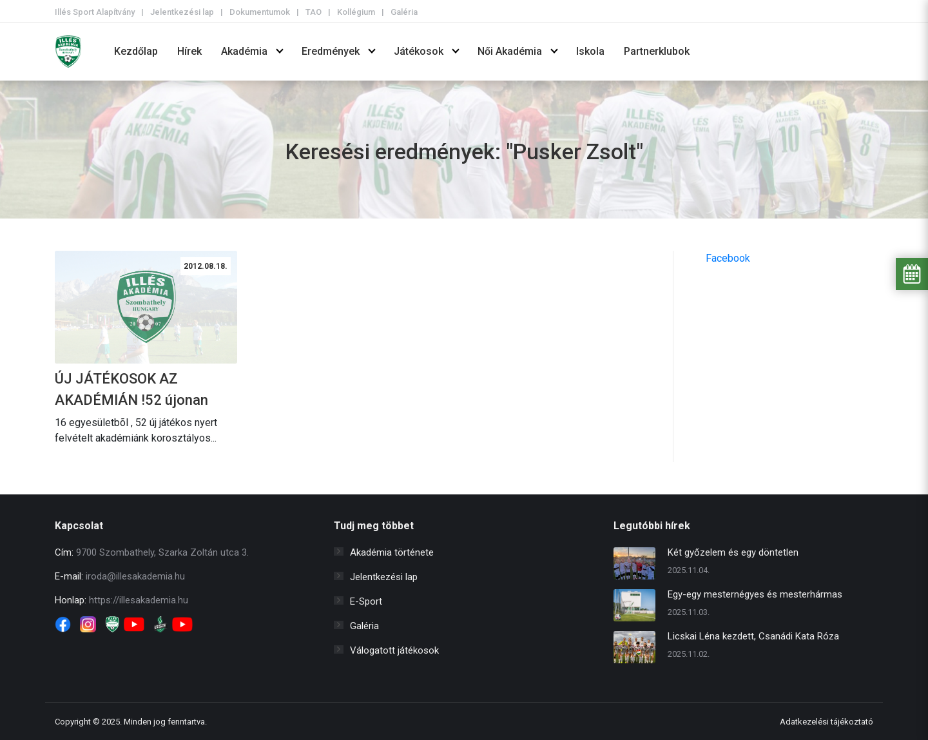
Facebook (728, 258)
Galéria (404, 12)
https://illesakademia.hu (138, 600)
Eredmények (331, 51)
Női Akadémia (510, 51)
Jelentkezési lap (182, 12)
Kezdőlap (136, 51)
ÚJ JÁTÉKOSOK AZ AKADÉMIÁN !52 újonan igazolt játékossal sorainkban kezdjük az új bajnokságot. (133, 391)
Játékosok (418, 51)
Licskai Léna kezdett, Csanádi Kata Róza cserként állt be (753, 637)
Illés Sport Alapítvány (95, 12)
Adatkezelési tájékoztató (826, 721)
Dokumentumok (259, 12)
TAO (313, 12)
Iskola (590, 51)
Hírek (189, 51)
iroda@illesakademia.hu (135, 576)
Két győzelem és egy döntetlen (733, 552)
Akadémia (244, 51)
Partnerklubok (657, 51)
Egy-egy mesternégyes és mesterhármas (755, 594)
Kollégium (356, 12)
